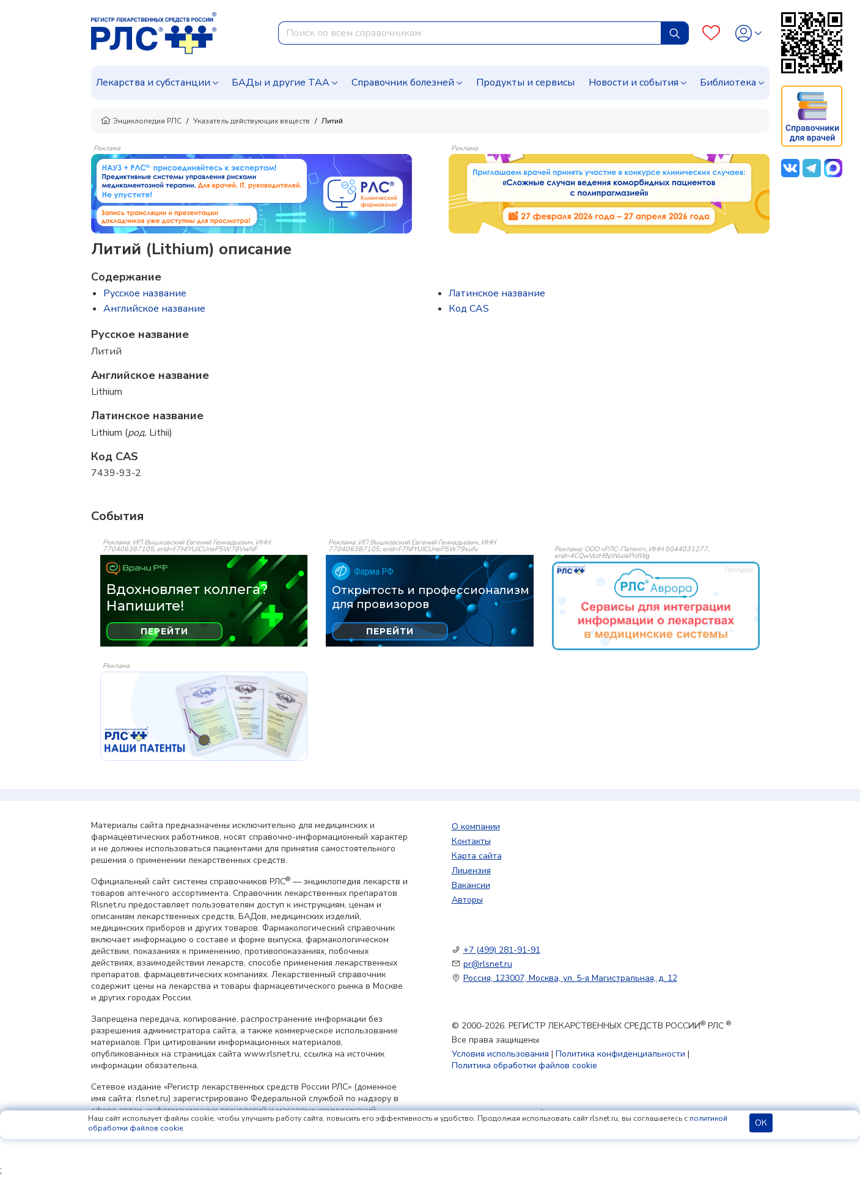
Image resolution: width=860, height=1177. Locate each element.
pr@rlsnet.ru (487, 964)
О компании (476, 826)
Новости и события (633, 82)
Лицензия (471, 870)
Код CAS (469, 308)
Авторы (467, 900)
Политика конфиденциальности (620, 1054)
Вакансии (471, 885)
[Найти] (675, 33)
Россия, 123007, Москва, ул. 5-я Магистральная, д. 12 (570, 978)
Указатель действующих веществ (251, 121)
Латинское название (497, 293)
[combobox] (469, 33)
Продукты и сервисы (525, 82)
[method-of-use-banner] (251, 193)
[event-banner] (656, 606)
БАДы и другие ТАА (280, 82)
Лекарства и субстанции (153, 82)
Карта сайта (477, 856)
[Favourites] (711, 33)
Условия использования (500, 1054)
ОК (761, 1123)
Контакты (471, 841)
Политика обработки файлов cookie (524, 1065)
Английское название (154, 308)
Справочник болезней (402, 82)
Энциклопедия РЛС (141, 121)
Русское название (144, 293)
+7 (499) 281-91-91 (501, 950)
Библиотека (728, 82)
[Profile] (748, 33)
